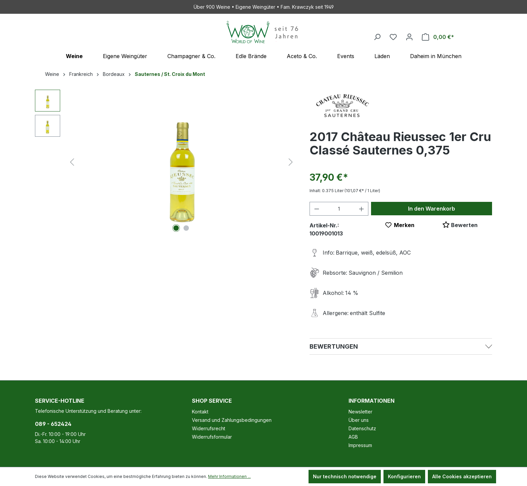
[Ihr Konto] (409, 37)
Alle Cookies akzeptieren (462, 476)
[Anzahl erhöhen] (362, 209)
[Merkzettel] (393, 37)
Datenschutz (362, 428)
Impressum (360, 445)
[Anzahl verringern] (317, 209)
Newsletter (360, 411)
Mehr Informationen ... (229, 476)
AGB (353, 437)
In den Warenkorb (431, 208)
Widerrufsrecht (208, 428)
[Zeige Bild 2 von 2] (186, 228)
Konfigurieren (404, 476)
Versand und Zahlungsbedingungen (232, 420)
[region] (165, 162)
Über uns (359, 420)
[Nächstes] (291, 162)
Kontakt (200, 411)
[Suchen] (377, 37)
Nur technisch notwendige (344, 476)
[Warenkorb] (437, 37)
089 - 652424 (53, 424)
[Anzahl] (339, 209)
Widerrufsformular (212, 437)
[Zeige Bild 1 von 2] (176, 228)
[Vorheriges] (72, 162)
